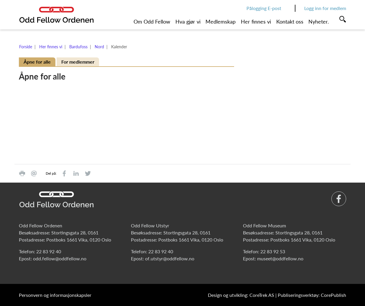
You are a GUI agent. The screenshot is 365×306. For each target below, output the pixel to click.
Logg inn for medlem (325, 8)
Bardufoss (78, 46)
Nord (99, 46)
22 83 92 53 (272, 251)
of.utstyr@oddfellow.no (169, 258)
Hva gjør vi (187, 21)
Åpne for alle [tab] (37, 61)
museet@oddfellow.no (280, 258)
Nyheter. (318, 21)
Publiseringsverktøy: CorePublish (312, 295)
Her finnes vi (256, 21)
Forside (25, 46)
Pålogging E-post (263, 8)
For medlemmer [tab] (77, 61)
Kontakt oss (289, 21)
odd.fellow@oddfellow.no (59, 258)
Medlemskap (220, 21)
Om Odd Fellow (152, 21)
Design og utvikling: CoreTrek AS (241, 295)
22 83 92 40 (48, 251)
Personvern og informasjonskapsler (55, 295)
